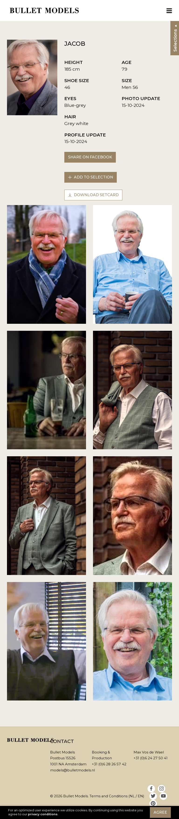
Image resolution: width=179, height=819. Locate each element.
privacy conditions (43, 814)
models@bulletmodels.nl (72, 770)
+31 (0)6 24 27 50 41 (151, 758)
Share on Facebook (90, 157)
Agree (160, 812)
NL (132, 796)
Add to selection (90, 177)
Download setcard (93, 195)
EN (140, 796)
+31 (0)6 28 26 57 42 (109, 764)
